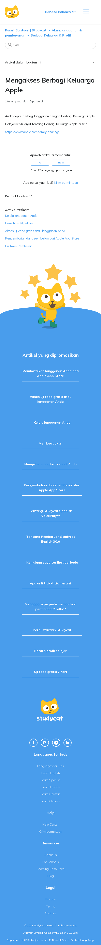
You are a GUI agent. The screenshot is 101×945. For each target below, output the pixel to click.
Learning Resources (50, 869)
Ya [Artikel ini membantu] (40, 162)
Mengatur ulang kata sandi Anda (50, 464)
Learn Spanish (50, 780)
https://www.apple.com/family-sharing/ (32, 132)
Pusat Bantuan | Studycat (25, 30)
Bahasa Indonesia (60, 12)
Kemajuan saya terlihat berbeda (52, 562)
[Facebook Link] (33, 743)
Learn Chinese (50, 801)
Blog (50, 876)
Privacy (50, 899)
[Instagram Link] (45, 743)
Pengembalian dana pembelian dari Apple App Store (42, 238)
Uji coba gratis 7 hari (50, 672)
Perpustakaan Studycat (52, 630)
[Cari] (50, 45)
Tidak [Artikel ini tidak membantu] (61, 162)
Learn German (50, 794)
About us (50, 855)
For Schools (50, 862)
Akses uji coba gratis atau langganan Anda (35, 231)
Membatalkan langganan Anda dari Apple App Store (51, 373)
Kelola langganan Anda (21, 216)
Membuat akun (50, 443)
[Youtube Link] (56, 743)
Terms (50, 906)
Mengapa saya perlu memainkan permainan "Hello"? (50, 606)
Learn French (51, 787)
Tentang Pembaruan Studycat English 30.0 (50, 539)
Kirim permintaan (66, 183)
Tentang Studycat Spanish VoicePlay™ (50, 513)
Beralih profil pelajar (19, 223)
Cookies (50, 913)
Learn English (50, 773)
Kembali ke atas (19, 195)
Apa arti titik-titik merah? (50, 583)
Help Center (50, 824)
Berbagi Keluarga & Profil (51, 35)
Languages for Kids (50, 766)
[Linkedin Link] (67, 743)
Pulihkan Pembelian (18, 246)
